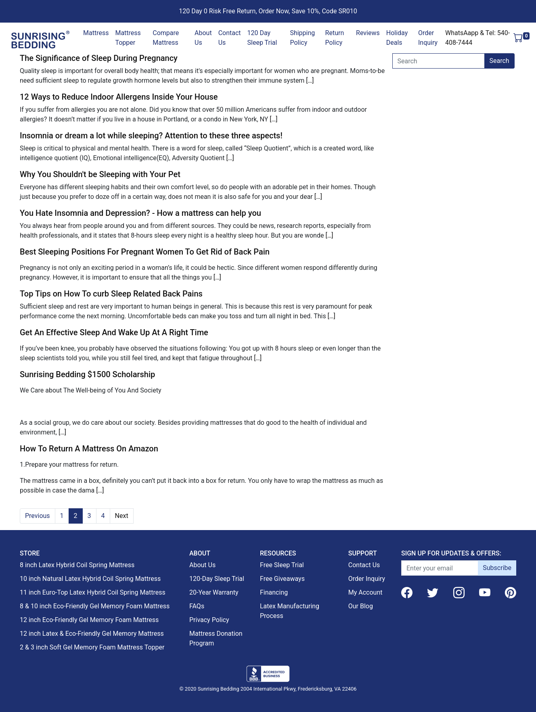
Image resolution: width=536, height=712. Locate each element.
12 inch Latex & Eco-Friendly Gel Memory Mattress (92, 633)
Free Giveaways (282, 579)
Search (499, 61)
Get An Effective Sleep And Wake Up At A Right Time (114, 332)
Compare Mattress (166, 37)
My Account (365, 592)
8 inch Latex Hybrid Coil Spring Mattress (77, 565)
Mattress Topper (127, 37)
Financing (274, 592)
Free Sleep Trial (282, 565)
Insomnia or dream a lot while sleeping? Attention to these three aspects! (151, 135)
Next (121, 516)
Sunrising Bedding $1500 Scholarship (87, 374)
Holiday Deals (397, 37)
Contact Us (229, 37)
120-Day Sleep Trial (216, 579)
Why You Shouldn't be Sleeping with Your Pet (100, 174)
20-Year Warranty (214, 592)
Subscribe (497, 568)
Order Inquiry (428, 37)
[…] (310, 80)
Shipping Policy (302, 37)
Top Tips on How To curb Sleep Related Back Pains (111, 294)
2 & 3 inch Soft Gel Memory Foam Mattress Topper (92, 647)
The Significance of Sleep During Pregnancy (99, 58)
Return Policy (334, 37)
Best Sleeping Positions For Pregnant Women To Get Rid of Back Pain (145, 252)
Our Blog (360, 606)
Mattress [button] (96, 33)
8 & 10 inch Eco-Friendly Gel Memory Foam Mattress (95, 606)
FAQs (196, 606)
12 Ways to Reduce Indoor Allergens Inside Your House (119, 97)
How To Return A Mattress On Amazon (89, 448)
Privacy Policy (209, 620)
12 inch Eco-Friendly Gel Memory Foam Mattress (89, 620)
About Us (203, 37)
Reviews (368, 33)
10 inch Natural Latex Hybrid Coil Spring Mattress (90, 579)
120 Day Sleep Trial (262, 37)
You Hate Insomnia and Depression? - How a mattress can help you (140, 213)
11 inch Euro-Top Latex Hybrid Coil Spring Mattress (92, 592)
